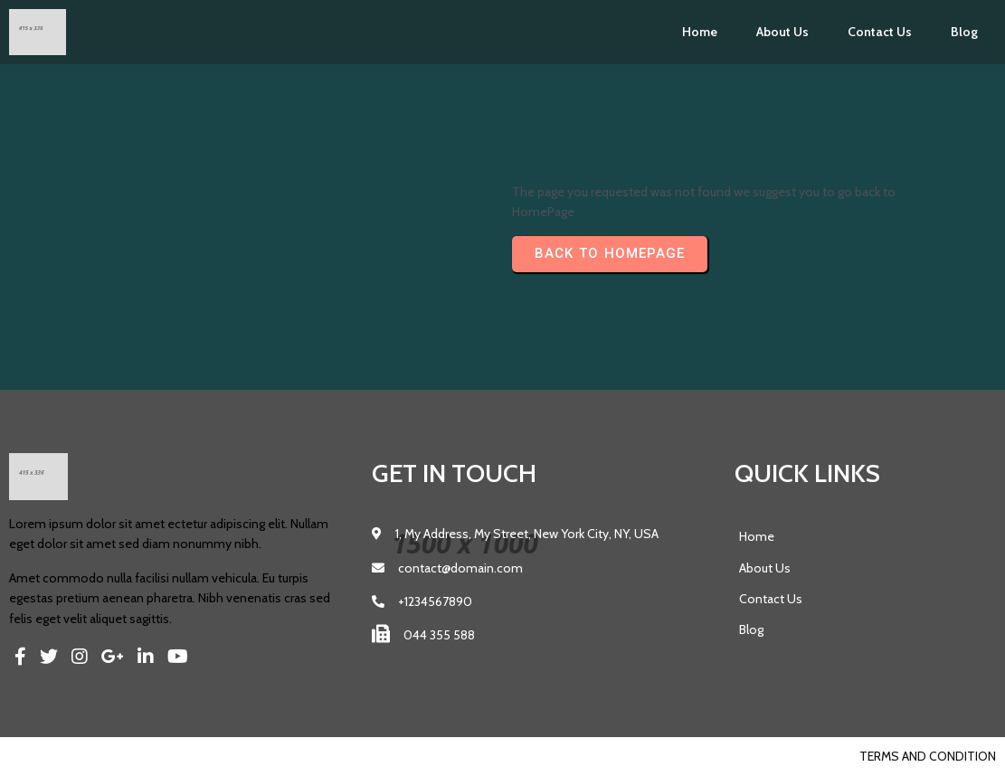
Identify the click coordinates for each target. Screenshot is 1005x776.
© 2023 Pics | (48, 756)
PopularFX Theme (141, 756)
